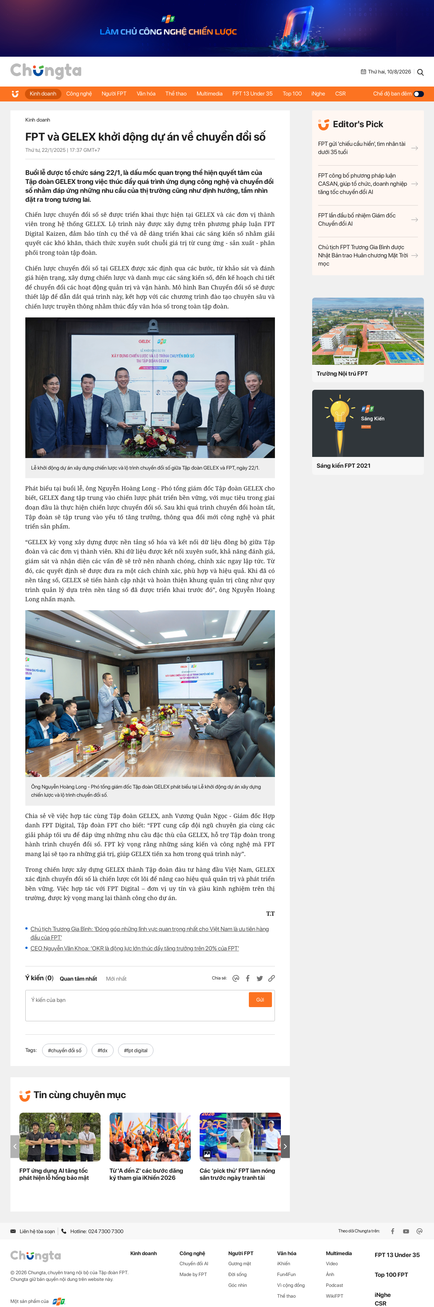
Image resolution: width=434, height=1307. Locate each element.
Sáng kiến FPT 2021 (344, 465)
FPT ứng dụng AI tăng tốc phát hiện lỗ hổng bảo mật (54, 1162)
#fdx (103, 1038)
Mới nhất (116, 978)
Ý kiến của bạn (150, 999)
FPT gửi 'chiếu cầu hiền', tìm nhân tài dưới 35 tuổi (368, 148)
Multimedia (217, 93)
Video (332, 1251)
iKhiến (283, 1251)
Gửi (260, 1000)
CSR (353, 93)
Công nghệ (81, 93)
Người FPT (117, 93)
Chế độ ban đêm (398, 93)
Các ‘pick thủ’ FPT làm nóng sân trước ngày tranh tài (237, 1162)
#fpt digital (136, 1038)
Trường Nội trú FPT (342, 373)
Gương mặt (239, 1251)
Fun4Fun (286, 1262)
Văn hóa (150, 93)
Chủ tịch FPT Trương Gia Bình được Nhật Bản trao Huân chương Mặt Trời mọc (368, 255)
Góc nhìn (237, 1273)
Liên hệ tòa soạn (32, 1219)
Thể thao (182, 93)
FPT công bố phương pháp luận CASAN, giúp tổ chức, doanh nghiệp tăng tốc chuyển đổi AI (368, 183)
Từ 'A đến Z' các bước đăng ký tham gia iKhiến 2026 (146, 1162)
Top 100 (301, 93)
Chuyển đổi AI (194, 1251)
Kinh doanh (44, 93)
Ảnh (330, 1262)
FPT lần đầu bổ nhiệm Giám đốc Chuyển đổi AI (368, 219)
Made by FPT (193, 1262)
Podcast (334, 1273)
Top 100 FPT (391, 1262)
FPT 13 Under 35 (261, 93)
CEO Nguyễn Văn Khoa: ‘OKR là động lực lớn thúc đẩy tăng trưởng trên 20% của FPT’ (135, 948)
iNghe (329, 93)
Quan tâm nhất (78, 978)
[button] (285, 1134)
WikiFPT (334, 1284)
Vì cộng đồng (291, 1273)
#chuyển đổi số (64, 1038)
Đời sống (237, 1262)
